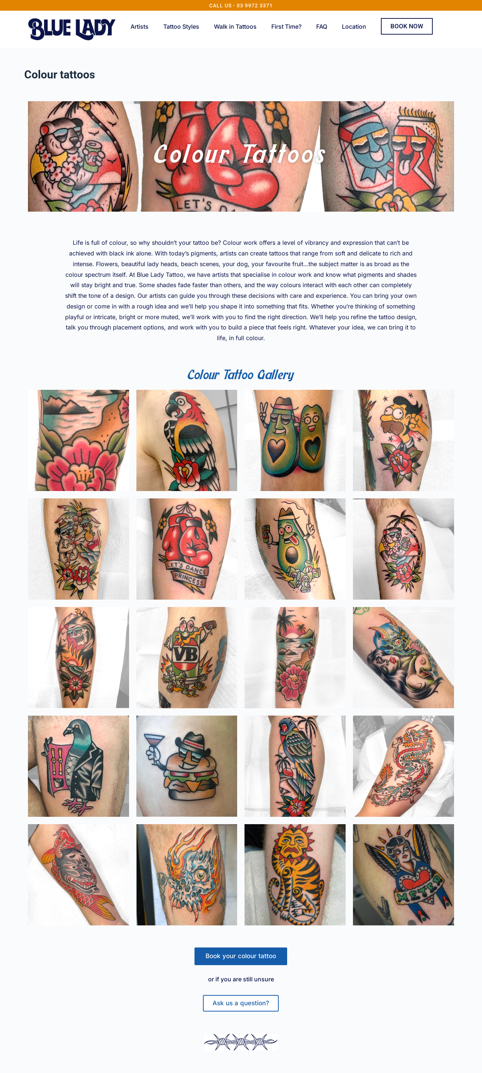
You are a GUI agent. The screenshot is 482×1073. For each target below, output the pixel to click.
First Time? (286, 26)
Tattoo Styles (181, 26)
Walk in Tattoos (235, 26)
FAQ (321, 26)
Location (354, 26)
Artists (140, 26)
